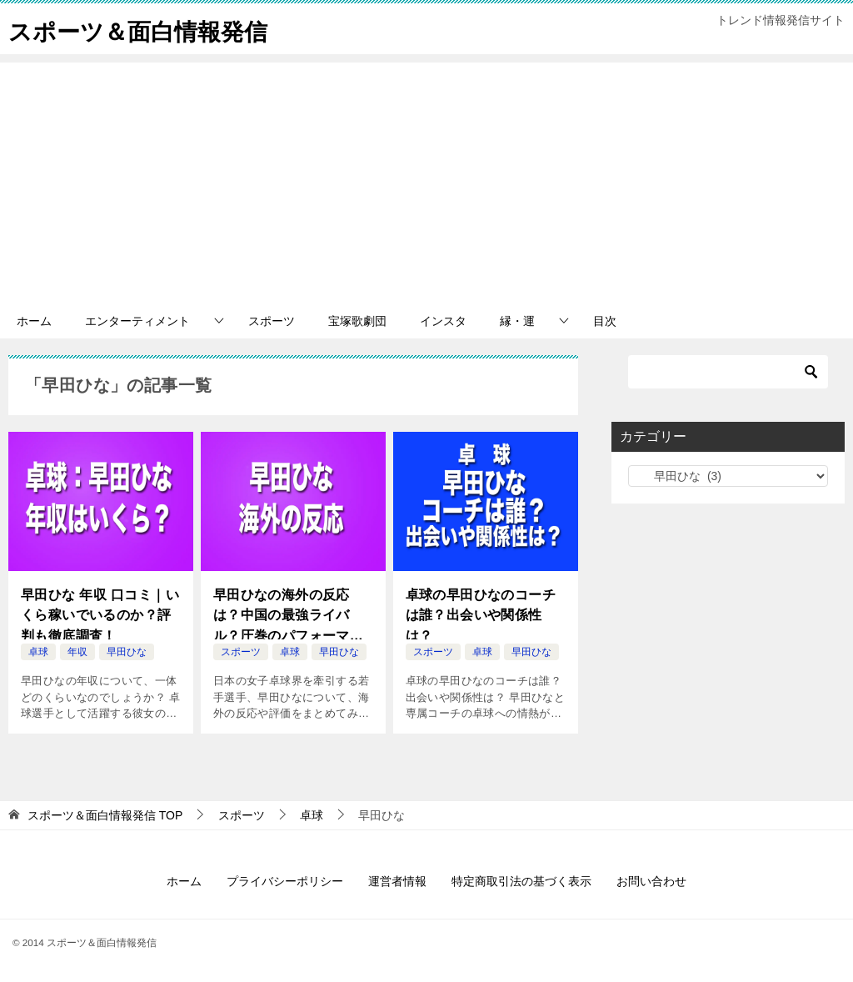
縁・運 (517, 321)
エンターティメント (137, 321)
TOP (104, 815)
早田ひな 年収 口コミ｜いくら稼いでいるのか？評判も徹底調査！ (100, 613)
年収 (77, 652)
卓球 (38, 652)
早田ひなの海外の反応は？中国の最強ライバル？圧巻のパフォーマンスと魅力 (288, 614)
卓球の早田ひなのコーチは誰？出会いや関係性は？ (481, 613)
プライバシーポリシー (285, 881)
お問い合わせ (651, 881)
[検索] (728, 371)
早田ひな (127, 652)
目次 (604, 321)
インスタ (443, 321)
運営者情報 (397, 881)
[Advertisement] (426, 179)
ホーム (34, 321)
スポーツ (271, 321)
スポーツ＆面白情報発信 (147, 29)
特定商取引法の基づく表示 (521, 881)
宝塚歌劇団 (357, 321)
